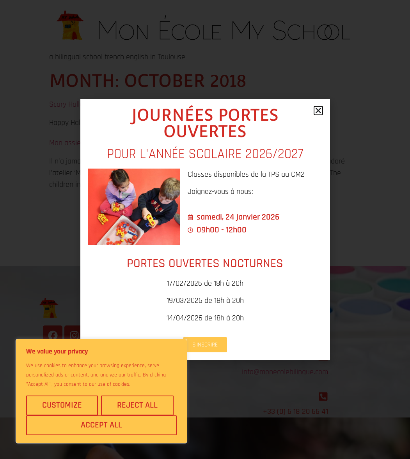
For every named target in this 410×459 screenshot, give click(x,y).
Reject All (137, 405)
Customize (62, 405)
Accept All (101, 425)
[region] (101, 391)
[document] (205, 229)
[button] (318, 110)
